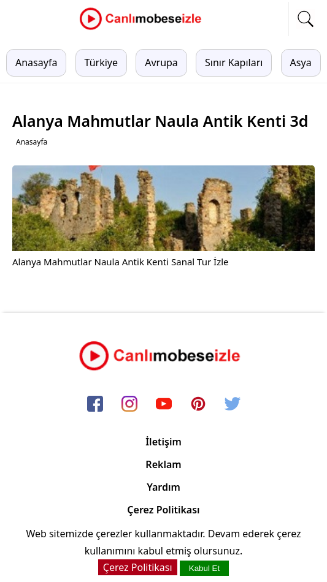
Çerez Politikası (163, 509)
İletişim (163, 441)
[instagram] (129, 404)
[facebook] (95, 404)
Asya (301, 62)
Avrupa (161, 62)
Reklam (163, 464)
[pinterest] (198, 404)
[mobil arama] (305, 19)
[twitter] (232, 404)
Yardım (163, 487)
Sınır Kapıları (234, 62)
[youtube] (164, 404)
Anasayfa (36, 62)
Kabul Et (204, 568)
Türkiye (101, 62)
